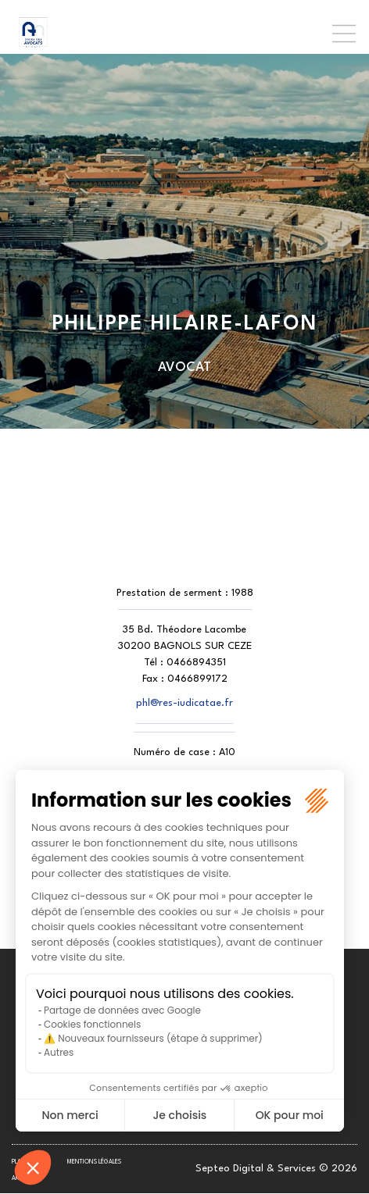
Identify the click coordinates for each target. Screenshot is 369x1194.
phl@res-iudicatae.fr (184, 703)
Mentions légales (94, 1162)
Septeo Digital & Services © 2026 (276, 1169)
